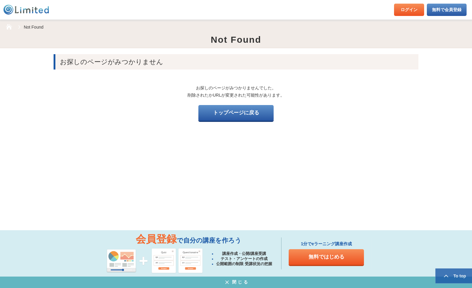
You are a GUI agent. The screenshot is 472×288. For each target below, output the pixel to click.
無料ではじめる (326, 257)
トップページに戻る (236, 113)
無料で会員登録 (446, 9)
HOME (9, 27)
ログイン (409, 9)
